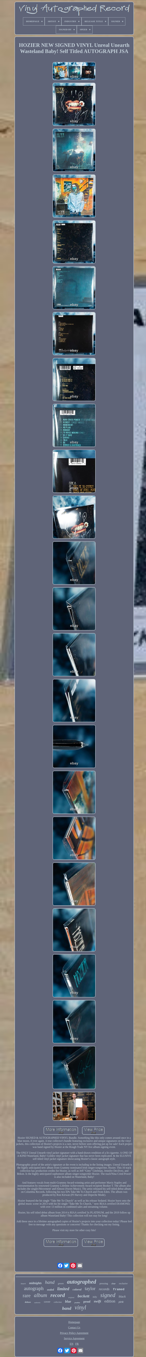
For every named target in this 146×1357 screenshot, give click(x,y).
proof (87, 1301)
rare (27, 1295)
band (66, 1308)
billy (95, 1297)
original (71, 1297)
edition (109, 1301)
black (122, 1296)
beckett (83, 1296)
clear (113, 1283)
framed (118, 1289)
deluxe (28, 1302)
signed (107, 1295)
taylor (90, 1288)
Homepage (74, 1322)
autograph (34, 1288)
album (40, 1295)
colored (77, 1289)
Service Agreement (74, 1338)
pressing (103, 1283)
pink (121, 1301)
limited (63, 1288)
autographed (81, 1282)
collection (58, 1302)
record (57, 1295)
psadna (77, 1302)
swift (97, 1301)
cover (47, 1301)
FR (77, 1343)
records (104, 1289)
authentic (37, 1302)
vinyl (80, 1307)
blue (68, 1301)
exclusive (123, 1283)
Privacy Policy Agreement (74, 1333)
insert (23, 1283)
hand (49, 1282)
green (61, 1283)
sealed (50, 1289)
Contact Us (74, 1327)
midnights (35, 1283)
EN (71, 1343)
